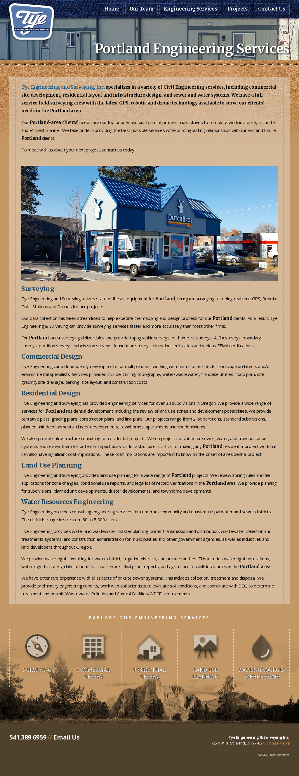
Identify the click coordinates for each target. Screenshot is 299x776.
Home (111, 9)
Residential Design (149, 673)
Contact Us (271, 9)
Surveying (37, 670)
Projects (237, 9)
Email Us (66, 737)
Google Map (278, 743)
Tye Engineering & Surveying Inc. (259, 737)
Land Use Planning (205, 673)
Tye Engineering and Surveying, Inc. (63, 87)
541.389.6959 (27, 737)
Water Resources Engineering (261, 673)
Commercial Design (93, 673)
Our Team (142, 9)
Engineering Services (190, 9)
